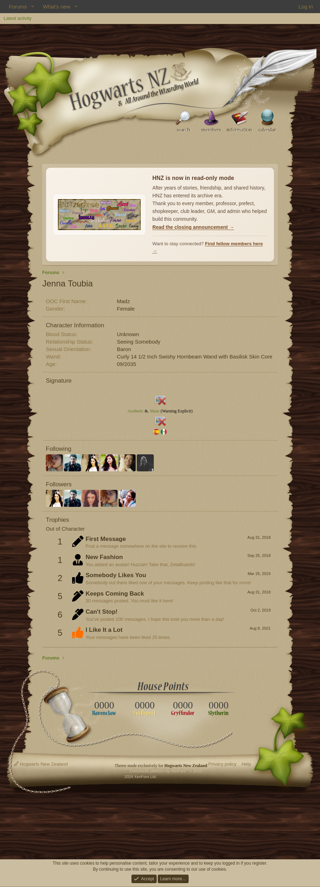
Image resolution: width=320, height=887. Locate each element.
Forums (18, 7)
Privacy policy (222, 764)
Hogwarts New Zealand (41, 764)
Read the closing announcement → (193, 227)
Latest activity (18, 18)
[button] (33, 6)
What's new (56, 7)
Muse (154, 411)
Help (246, 764)
